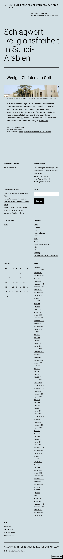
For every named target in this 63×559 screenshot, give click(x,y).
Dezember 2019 (39, 284)
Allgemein (19, 129)
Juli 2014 (37, 456)
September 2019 (39, 292)
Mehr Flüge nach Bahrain (42, 182)
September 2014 (39, 450)
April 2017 (37, 374)
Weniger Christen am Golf (28, 77)
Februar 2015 (38, 442)
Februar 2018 (38, 346)
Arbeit (35, 230)
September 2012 (39, 484)
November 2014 (39, 447)
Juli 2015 (37, 431)
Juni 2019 (37, 301)
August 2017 (38, 363)
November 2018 (39, 321)
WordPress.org (9, 535)
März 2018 (37, 343)
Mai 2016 (37, 402)
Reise (35, 250)
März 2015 (37, 439)
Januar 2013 (38, 473)
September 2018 (39, 326)
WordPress (21, 551)
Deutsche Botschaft (40, 233)
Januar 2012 (38, 501)
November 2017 (39, 354)
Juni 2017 (37, 369)
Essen (35, 238)
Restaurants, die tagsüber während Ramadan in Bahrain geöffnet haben (16, 201)
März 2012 (37, 495)
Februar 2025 (38, 273)
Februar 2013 (38, 470)
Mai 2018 (37, 337)
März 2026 (37, 267)
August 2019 (38, 295)
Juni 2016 (37, 400)
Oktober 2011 (38, 509)
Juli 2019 (37, 298)
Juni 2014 (37, 459)
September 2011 (39, 512)
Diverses (36, 236)
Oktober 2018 (38, 323)
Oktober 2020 (38, 281)
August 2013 (38, 462)
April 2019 (37, 306)
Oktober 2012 (38, 481)
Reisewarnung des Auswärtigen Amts (46, 168)
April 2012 (37, 493)
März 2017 (37, 377)
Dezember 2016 (39, 385)
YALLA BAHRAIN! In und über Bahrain (46, 255)
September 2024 (39, 275)
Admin (6, 224)
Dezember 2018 (39, 318)
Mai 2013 (37, 467)
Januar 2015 (38, 445)
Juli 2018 (37, 332)
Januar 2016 (38, 414)
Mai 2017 (37, 371)
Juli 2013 (37, 464)
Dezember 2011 (39, 504)
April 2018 (37, 340)
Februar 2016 (38, 411)
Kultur (35, 247)
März (6, 296)
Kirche (29, 131)
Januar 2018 (38, 349)
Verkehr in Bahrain (17, 210)
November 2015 (39, 419)
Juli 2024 (37, 278)
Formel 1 (36, 241)
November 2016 (39, 388)
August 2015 (38, 428)
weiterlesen (43, 121)
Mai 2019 (37, 304)
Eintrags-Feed (8, 529)
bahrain (21, 131)
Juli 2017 (37, 366)
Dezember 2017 (39, 352)
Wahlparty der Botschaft (41, 176)
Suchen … (37, 189)
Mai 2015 (37, 436)
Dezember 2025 (39, 270)
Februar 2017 (38, 380)
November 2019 (39, 287)
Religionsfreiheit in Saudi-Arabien (41, 131)
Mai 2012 (37, 490)
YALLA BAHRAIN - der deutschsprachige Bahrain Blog (31, 5)
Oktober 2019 (38, 289)
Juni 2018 (37, 335)
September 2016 (39, 394)
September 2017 (39, 360)
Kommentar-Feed (9, 532)
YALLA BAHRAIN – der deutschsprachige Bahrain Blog (31, 547)
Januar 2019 (38, 315)
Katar (25, 131)
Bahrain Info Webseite (45, 14)
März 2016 (37, 408)
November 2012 (39, 478)
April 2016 (37, 405)
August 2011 (38, 515)
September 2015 (39, 425)
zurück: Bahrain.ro (10, 168)
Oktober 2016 (38, 391)
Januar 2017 (38, 383)
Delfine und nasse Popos (19, 207)
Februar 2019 (38, 312)
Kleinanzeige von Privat (41, 244)
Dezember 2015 (39, 416)
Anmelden (7, 527)
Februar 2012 (38, 498)
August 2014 (38, 453)
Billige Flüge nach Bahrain (42, 179)
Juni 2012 (37, 487)
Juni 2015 (37, 433)
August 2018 (38, 329)
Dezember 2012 (39, 476)
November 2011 (39, 507)
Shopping (37, 253)
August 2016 (38, 397)
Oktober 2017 (38, 357)
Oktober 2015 (38, 422)
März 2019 (37, 309)
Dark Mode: (57, 557)
